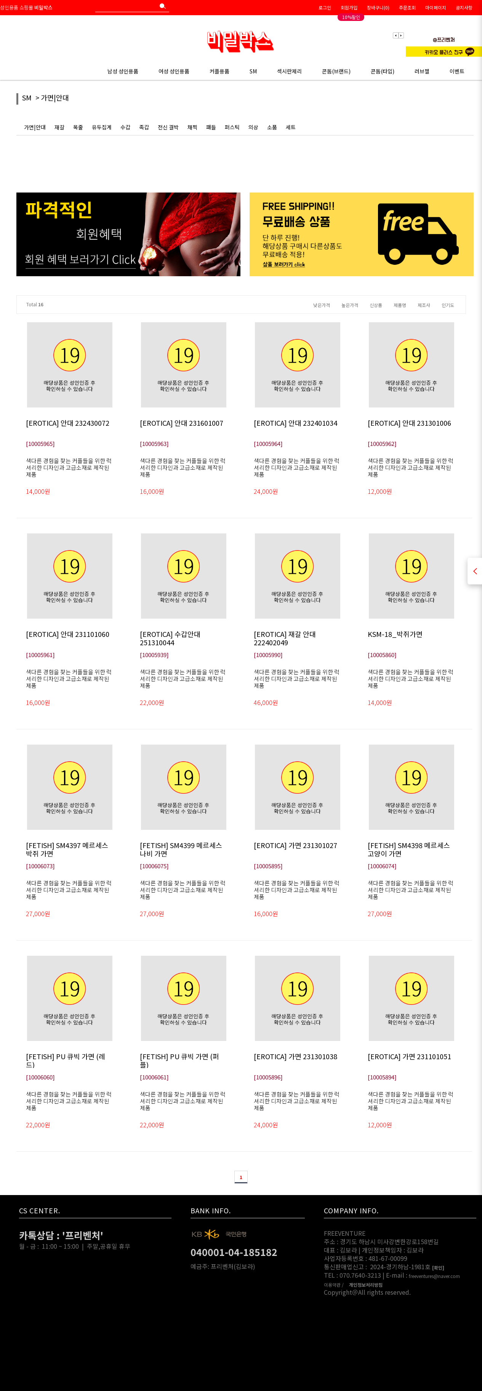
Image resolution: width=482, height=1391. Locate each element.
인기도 (448, 305)
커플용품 (219, 71)
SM (253, 71)
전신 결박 (168, 127)
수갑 (125, 127)
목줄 (78, 127)
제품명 (400, 305)
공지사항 (464, 7)
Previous (396, 35)
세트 (291, 127)
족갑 (144, 127)
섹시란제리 (289, 71)
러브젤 (422, 71)
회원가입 (349, 7)
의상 (253, 127)
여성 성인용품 (174, 71)
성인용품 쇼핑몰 (26, 7)
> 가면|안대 (52, 97)
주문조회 (407, 7)
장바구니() (378, 7)
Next (401, 35)
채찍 (192, 127)
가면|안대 (35, 127)
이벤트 (457, 71)
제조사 (424, 305)
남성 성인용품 (122, 71)
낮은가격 (321, 305)
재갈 (59, 127)
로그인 (325, 7)
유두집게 (102, 127)
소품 (272, 127)
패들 (211, 127)
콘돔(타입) (382, 71)
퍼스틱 (232, 127)
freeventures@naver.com (434, 1276)
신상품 (376, 305)
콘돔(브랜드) (336, 71)
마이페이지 (435, 7)
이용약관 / (334, 1284)
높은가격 (349, 305)
